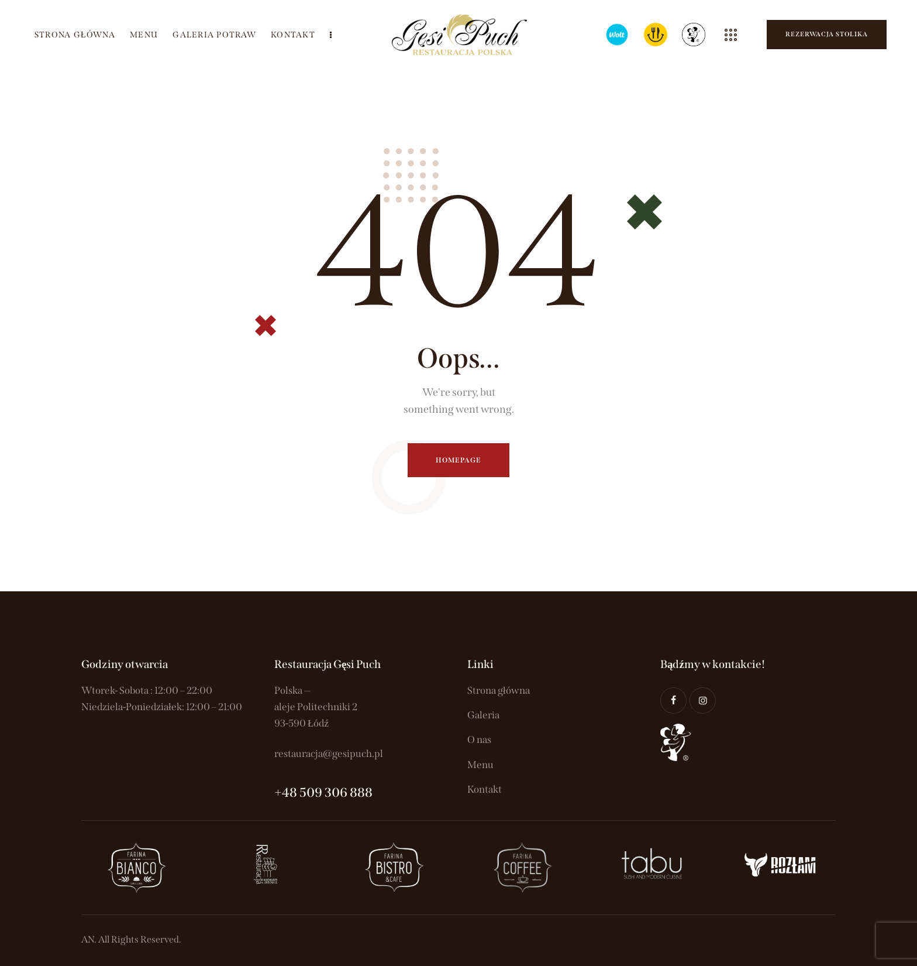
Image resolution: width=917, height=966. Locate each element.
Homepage (459, 460)
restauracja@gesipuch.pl (328, 754)
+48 (286, 792)
